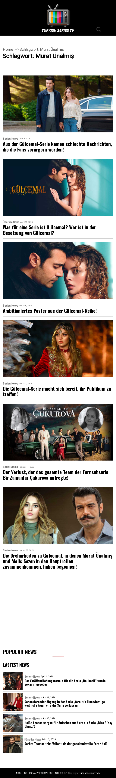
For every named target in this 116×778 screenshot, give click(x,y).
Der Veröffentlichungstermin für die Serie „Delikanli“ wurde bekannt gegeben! (64, 682)
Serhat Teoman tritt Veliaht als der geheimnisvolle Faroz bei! (65, 743)
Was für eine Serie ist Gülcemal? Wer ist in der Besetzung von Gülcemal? (49, 230)
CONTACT (54, 773)
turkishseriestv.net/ (90, 773)
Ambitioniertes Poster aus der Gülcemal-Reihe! (50, 311)
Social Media (10, 467)
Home (8, 49)
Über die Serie (11, 222)
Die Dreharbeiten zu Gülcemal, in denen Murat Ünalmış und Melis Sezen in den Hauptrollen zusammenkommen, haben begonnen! (57, 561)
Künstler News (32, 739)
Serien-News (10, 138)
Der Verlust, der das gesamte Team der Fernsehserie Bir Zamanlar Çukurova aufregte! (55, 474)
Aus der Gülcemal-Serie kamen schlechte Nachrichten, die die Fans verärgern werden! (57, 146)
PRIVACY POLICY (38, 773)
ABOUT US (21, 773)
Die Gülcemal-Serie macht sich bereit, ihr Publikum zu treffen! (57, 391)
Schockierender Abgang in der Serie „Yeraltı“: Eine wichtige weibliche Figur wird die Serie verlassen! (64, 703)
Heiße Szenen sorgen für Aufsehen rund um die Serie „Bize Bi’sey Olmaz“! (68, 724)
